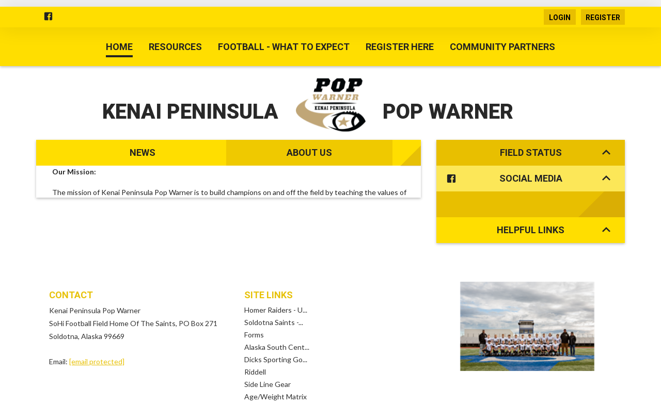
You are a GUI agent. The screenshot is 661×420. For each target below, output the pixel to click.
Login (560, 17)
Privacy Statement (242, 400)
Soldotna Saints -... (273, 296)
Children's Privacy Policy (308, 400)
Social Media (526, 179)
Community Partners (502, 46)
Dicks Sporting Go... (275, 333)
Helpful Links (553, 204)
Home (119, 46)
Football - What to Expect (284, 46)
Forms (254, 308)
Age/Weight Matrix (275, 370)
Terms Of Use (189, 400)
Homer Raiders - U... (275, 284)
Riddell (255, 346)
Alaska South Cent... (276, 321)
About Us (309, 152)
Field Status (555, 152)
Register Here (400, 46)
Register (603, 17)
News (142, 152)
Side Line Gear (267, 358)
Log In (361, 400)
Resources (175, 46)
